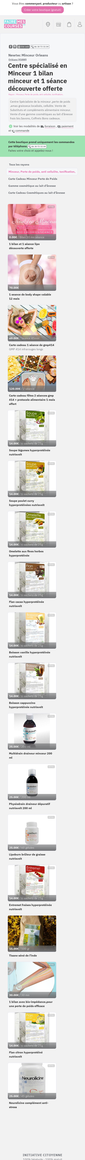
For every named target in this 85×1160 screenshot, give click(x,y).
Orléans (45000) (18, 59)
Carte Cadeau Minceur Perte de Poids (32, 178)
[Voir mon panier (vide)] (69, 24)
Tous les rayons (19, 164)
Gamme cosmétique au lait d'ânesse (32, 185)
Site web (23, 46)
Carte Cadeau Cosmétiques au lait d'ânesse (36, 192)
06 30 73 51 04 (39, 46)
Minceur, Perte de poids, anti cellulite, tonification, (42, 171)
